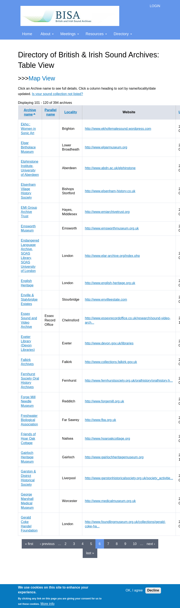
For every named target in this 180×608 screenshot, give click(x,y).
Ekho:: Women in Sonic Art (28, 128)
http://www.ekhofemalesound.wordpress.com (118, 128)
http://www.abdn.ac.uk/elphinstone (110, 168)
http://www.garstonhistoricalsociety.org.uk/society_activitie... (129, 478)
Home (27, 34)
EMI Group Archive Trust (29, 212)
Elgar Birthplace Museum (28, 147)
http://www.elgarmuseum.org (106, 147)
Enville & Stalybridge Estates (29, 299)
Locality (70, 112)
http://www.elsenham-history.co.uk (110, 191)
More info (48, 603)
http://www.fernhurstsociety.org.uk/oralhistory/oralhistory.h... (129, 380)
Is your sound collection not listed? (57, 94)
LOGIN (155, 6)
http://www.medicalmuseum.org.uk (110, 501)
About (47, 34)
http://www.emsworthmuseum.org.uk (112, 228)
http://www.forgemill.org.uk (104, 401)
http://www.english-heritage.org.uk (110, 283)
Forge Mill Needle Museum (28, 401)
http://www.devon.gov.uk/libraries (109, 343)
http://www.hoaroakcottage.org (107, 438)
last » (90, 553)
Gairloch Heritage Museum (27, 457)
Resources (96, 34)
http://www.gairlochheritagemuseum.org (114, 457)
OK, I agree (134, 590)
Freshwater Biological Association (29, 420)
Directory (123, 34)
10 (135, 544)
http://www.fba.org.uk (100, 420)
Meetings (69, 34)
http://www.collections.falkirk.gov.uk (111, 362)
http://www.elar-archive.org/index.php (112, 256)
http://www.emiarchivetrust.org (107, 212)
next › (151, 544)
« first (29, 544)
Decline (153, 590)
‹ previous (47, 544)
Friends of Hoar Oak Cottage (28, 438)
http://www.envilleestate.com (106, 299)
